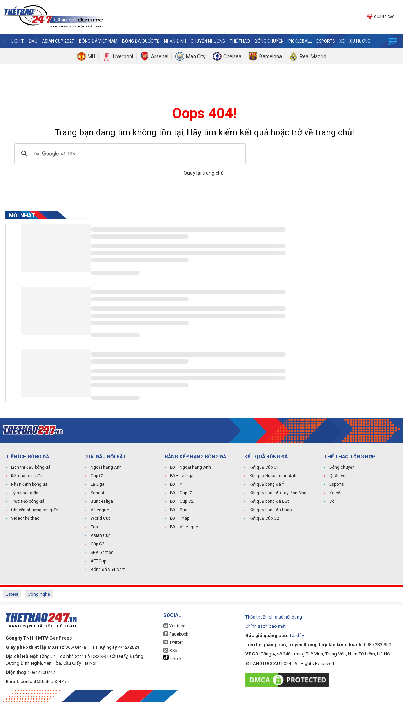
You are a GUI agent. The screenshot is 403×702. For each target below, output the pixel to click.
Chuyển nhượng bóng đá (34, 509)
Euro (95, 526)
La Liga (97, 484)
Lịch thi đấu (24, 41)
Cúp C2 (97, 544)
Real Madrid (313, 56)
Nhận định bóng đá (29, 484)
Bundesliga (102, 501)
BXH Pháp (179, 518)
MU (91, 56)
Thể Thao (240, 41)
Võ (331, 501)
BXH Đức (178, 509)
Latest (12, 594)
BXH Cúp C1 (182, 492)
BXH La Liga (182, 475)
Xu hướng (359, 41)
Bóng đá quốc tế (140, 41)
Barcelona (270, 56)
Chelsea (232, 56)
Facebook (175, 634)
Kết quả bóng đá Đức (270, 501)
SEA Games (102, 552)
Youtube (174, 625)
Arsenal (159, 56)
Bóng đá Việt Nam (98, 41)
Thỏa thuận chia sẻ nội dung (273, 617)
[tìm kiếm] (128, 153)
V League (100, 509)
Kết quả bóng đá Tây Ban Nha (278, 492)
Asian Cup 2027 (58, 41)
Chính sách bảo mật (265, 626)
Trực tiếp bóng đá (27, 501)
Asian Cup (100, 535)
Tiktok (172, 658)
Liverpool (123, 56)
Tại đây (296, 635)
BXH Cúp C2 (182, 501)
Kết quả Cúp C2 (264, 518)
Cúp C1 (97, 475)
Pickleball (300, 41)
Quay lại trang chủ (204, 173)
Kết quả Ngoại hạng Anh (273, 475)
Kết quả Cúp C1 (264, 467)
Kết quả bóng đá (26, 475)
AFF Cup (98, 561)
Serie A (97, 492)
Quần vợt (338, 475)
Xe (342, 41)
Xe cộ (335, 492)
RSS (170, 650)
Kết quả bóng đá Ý (267, 484)
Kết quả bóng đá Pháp (271, 509)
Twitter (173, 642)
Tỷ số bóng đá (24, 492)
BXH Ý (176, 484)
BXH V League (184, 526)
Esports (325, 41)
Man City (196, 56)
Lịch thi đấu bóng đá (30, 467)
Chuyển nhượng (208, 41)
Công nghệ (39, 594)
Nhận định (175, 41)
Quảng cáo (380, 16)
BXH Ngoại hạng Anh (190, 467)
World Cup (100, 518)
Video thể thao (25, 518)
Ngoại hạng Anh (106, 467)
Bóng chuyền (269, 41)
